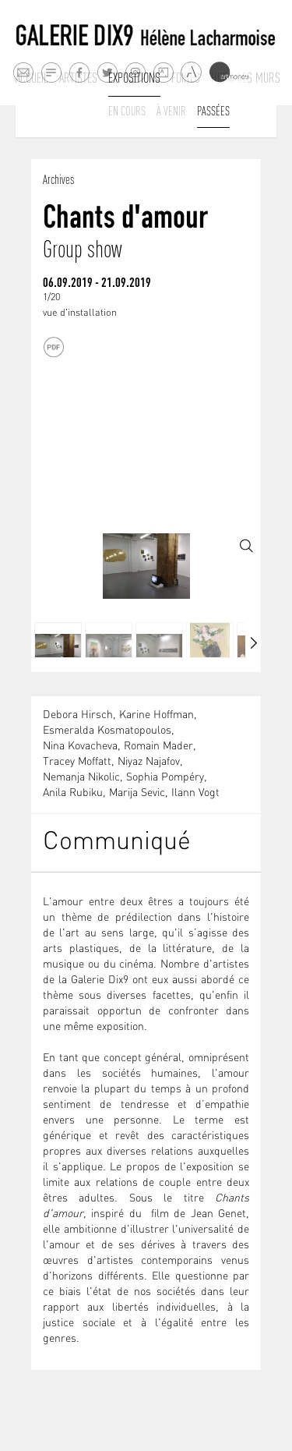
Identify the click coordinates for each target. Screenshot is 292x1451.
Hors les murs (245, 78)
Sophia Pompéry (165, 778)
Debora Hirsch (78, 715)
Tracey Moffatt (77, 762)
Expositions (134, 78)
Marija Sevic (137, 793)
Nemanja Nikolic (81, 778)
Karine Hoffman (156, 715)
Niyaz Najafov (149, 762)
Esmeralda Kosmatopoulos (107, 731)
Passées (213, 111)
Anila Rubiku (73, 793)
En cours (127, 111)
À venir (171, 111)
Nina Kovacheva (80, 746)
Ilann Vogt (195, 793)
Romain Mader (158, 746)
